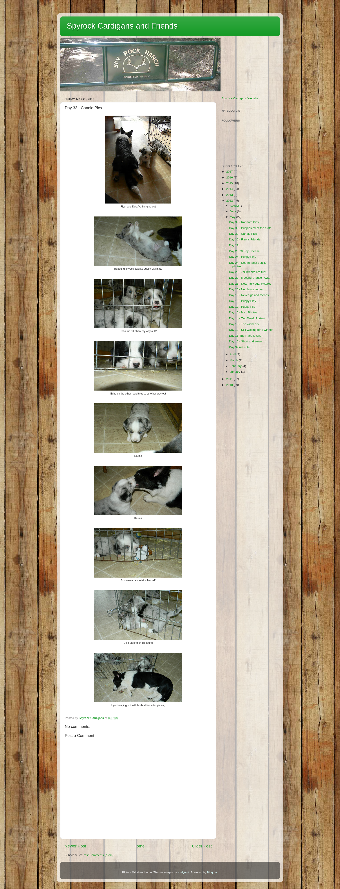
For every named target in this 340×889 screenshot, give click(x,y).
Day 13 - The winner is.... (245, 324)
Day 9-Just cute (239, 347)
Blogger (212, 872)
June (233, 211)
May (233, 217)
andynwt (183, 872)
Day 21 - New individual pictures (250, 283)
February (236, 366)
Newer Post (75, 846)
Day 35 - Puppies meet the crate (250, 228)
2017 (230, 171)
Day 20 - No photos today (246, 289)
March (234, 360)
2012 (230, 200)
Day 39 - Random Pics (244, 222)
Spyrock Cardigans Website (240, 98)
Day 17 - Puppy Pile (242, 306)
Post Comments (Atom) (98, 855)
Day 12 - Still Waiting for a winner (251, 329)
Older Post (202, 846)
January (235, 371)
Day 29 (234, 245)
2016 (230, 177)
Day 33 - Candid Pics (243, 233)
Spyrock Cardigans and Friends (122, 25)
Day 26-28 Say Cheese (244, 251)
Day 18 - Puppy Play (242, 301)
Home (139, 846)
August (235, 205)
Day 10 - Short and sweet (245, 341)
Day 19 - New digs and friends (249, 295)
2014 (230, 189)
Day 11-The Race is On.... (246, 335)
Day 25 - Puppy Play (242, 256)
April (233, 354)
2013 (230, 194)
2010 (230, 385)
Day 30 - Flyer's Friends (244, 239)
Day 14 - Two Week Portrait (247, 318)
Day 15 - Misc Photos (243, 312)
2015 (230, 183)
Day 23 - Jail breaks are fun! (247, 272)
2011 (230, 379)
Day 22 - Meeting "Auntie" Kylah (250, 277)
